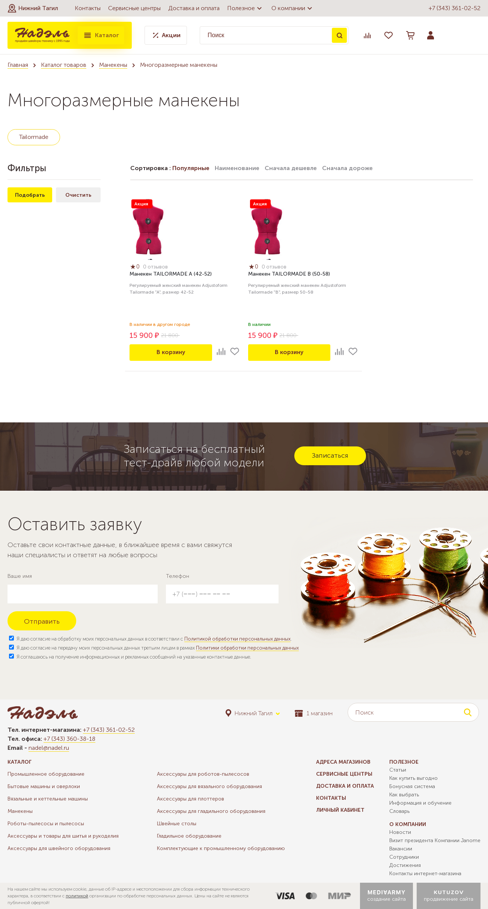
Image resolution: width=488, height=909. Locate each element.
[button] (33, 8)
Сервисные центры (134, 8)
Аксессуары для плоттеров (190, 799)
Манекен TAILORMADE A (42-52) (171, 274)
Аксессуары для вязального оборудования (209, 786)
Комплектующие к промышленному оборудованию (221, 848)
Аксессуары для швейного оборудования (59, 848)
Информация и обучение (420, 803)
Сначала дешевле (291, 168)
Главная (18, 64)
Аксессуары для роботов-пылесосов (203, 774)
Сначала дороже (347, 168)
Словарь (399, 811)
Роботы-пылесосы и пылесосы (46, 823)
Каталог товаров (63, 64)
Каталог (101, 35)
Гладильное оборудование (189, 836)
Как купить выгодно (413, 778)
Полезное (245, 8)
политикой (77, 895)
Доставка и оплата (194, 8)
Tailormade (33, 136)
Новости (400, 832)
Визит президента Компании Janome (434, 840)
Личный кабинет (340, 810)
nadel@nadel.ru (49, 747)
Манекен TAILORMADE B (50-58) (289, 274)
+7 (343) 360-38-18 (69, 738)
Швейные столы (176, 823)
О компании (292, 8)
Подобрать (30, 195)
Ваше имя (20, 576)
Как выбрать (404, 794)
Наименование (237, 168)
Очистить (78, 195)
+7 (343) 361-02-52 (454, 8)
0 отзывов (156, 267)
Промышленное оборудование (46, 774)
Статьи (397, 770)
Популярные (190, 168)
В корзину (171, 352)
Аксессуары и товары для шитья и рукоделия (63, 836)
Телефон (177, 576)
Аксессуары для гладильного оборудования (211, 811)
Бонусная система (412, 786)
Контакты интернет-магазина (425, 873)
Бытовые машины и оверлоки (44, 786)
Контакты (88, 8)
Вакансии (400, 849)
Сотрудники (404, 857)
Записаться (330, 455)
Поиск (339, 35)
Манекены (113, 64)
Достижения (405, 865)
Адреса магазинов (343, 762)
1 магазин (314, 713)
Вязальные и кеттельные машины (48, 799)
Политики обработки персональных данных (247, 648)
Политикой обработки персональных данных (237, 639)
